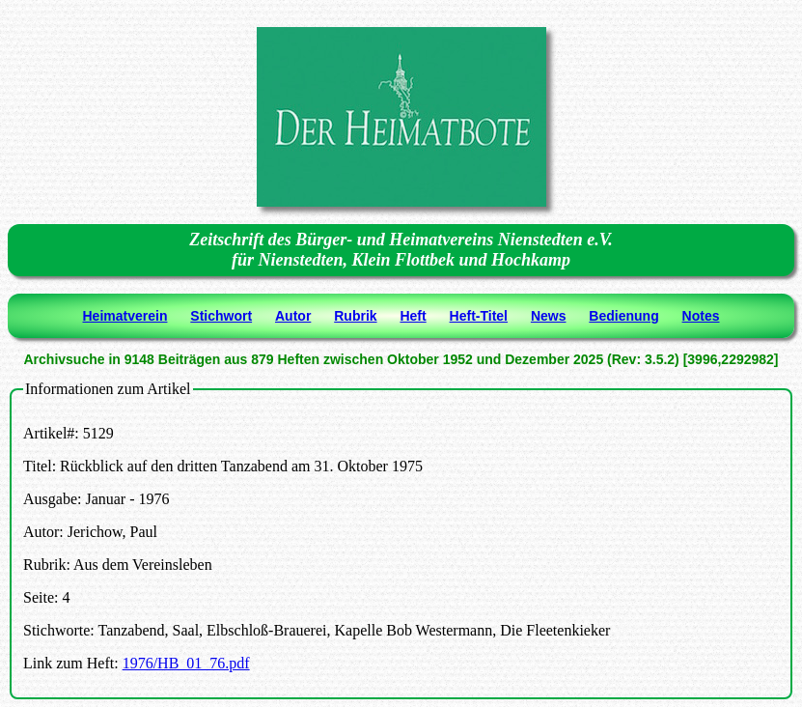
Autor (293, 316)
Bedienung (623, 316)
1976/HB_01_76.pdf (186, 663)
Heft (413, 316)
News (549, 316)
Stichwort (221, 316)
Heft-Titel (479, 316)
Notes (701, 316)
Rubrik (355, 316)
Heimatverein (125, 316)
